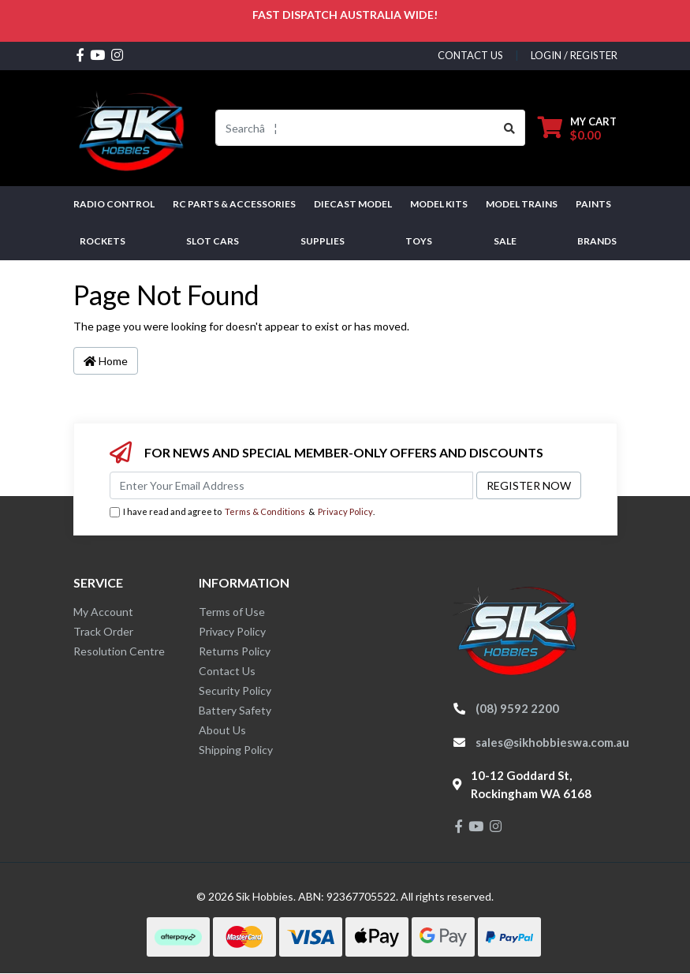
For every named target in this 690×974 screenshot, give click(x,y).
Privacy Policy (345, 511)
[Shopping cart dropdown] (577, 128)
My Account (103, 611)
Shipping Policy (236, 749)
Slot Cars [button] (212, 241)
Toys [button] (418, 241)
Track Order (103, 631)
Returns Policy (234, 651)
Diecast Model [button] (353, 204)
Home (106, 361)
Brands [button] (597, 241)
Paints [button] (593, 204)
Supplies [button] (322, 241)
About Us (222, 730)
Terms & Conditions (265, 511)
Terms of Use (232, 611)
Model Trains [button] (522, 204)
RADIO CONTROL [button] (114, 204)
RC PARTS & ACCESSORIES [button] (234, 204)
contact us (470, 55)
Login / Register (574, 55)
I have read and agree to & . (242, 512)
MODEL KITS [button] (439, 204)
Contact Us (227, 670)
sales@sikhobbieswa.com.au (552, 742)
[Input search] (355, 128)
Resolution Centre (119, 651)
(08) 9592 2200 (517, 708)
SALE (505, 241)
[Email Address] (291, 485)
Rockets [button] (102, 241)
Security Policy (235, 690)
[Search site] (509, 128)
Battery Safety (235, 710)
